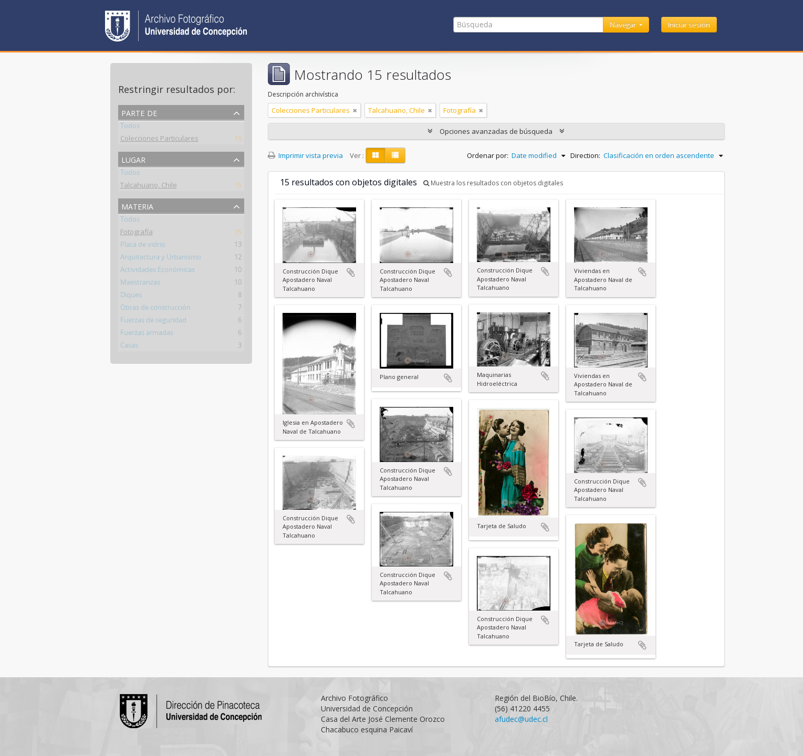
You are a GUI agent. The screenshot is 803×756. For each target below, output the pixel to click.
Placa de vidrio (142, 246)
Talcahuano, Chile (148, 187)
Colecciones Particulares (159, 140)
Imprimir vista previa (305, 155)
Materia (137, 205)
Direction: (585, 155)
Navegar (624, 24)
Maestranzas (140, 284)
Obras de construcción (155, 309)
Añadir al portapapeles (351, 272)
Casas (129, 347)
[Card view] (375, 155)
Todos (130, 127)
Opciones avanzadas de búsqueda (496, 131)
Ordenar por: (487, 155)
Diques (131, 296)
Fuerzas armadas (146, 334)
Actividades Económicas (157, 271)
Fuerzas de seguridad (153, 322)
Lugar (133, 159)
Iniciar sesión (689, 24)
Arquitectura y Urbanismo (160, 259)
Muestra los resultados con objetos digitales (493, 182)
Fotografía (136, 233)
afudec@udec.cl (521, 719)
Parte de (139, 112)
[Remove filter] (355, 110)
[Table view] (395, 155)
